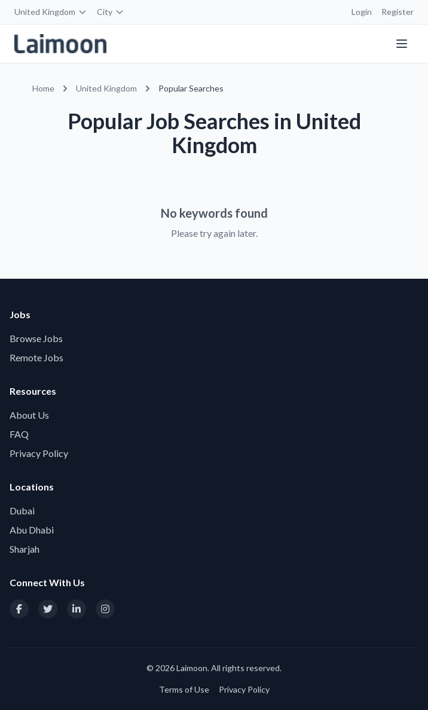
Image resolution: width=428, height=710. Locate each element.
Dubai (22, 510)
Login (361, 12)
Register (397, 12)
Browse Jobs (36, 338)
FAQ (19, 434)
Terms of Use (184, 689)
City (110, 12)
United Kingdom (50, 12)
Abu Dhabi (32, 529)
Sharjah (24, 548)
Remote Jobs (36, 357)
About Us (29, 414)
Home (43, 88)
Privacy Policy (39, 453)
